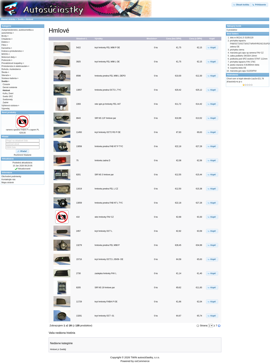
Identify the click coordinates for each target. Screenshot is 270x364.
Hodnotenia (232, 75)
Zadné (5, 102)
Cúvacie (6, 84)
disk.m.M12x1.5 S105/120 (241, 37)
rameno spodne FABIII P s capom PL (22, 130)
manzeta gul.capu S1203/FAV (243, 71)
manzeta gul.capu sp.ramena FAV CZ (246, 53)
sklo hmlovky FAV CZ (104, 217)
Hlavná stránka (8, 19)
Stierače (5, 75)
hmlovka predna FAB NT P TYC (109, 146)
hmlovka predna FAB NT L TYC (109, 203)
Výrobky (99, 38)
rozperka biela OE (238, 68)
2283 (78, 104)
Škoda (4, 72)
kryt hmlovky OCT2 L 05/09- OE (109, 259)
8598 (78, 76)
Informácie (7, 172)
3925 (78, 61)
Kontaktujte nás (8, 179)
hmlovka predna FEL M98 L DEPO (110, 76)
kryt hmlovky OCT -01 (104, 316)
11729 (79, 301)
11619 (79, 189)
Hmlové (53, 349)
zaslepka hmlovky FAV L (105, 273)
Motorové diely (8, 57)
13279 (79, 245)
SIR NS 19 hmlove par (105, 287)
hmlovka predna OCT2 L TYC (108, 90)
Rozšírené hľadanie (22, 155)
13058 (79, 146)
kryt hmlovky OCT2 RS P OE (108, 132)
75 (77, 160)
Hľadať (5, 136)
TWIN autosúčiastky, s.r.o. (145, 357)
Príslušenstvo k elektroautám (14, 66)
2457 (78, 231)
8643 (78, 118)
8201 (78, 174)
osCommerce (141, 361)
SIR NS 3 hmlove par (104, 174)
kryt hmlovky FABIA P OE (106, 301)
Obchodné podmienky (11, 176)
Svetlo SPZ (8, 96)
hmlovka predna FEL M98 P (107, 245)
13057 (79, 90)
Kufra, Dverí (8, 93)
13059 (79, 203)
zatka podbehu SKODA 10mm (243, 56)
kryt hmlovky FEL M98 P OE (107, 47)
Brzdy (4, 36)
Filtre (4, 45)
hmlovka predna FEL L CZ (106, 189)
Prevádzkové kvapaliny (12, 63)
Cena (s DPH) (195, 38)
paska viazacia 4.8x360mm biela (244, 65)
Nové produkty (9, 112)
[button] (212, 47)
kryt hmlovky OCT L (103, 231)
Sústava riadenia (9, 78)
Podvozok (6, 60)
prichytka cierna (237, 50)
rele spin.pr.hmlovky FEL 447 (108, 104)
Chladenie (6, 39)
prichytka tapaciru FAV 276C (242, 62)
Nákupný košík (234, 26)
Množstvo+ (152, 38)
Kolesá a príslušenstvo (12, 51)
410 (78, 217)
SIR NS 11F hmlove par (105, 118)
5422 (78, 47)
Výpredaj (5, 108)
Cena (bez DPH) (173, 38)
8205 (78, 287)
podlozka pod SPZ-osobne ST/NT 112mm (248, 59)
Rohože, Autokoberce (11, 69)
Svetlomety (8, 99)
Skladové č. (81, 38)
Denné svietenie (10, 87)
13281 (79, 316)
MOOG (5, 54)
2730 (78, 273)
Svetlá (62, 349)
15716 (79, 259)
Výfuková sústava (9, 105)
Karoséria (6, 48)
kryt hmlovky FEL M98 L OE (107, 61)
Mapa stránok (8, 182)
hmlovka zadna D (102, 160)
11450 (79, 132)
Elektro (5, 42)
